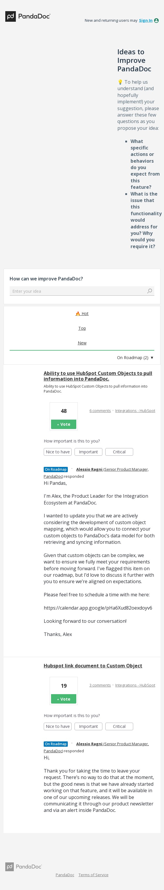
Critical (123, 452)
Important (90, 452)
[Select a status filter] (135, 358)
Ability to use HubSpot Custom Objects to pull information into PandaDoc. (98, 376)
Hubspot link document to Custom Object (93, 665)
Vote (65, 424)
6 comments (100, 410)
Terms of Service (94, 874)
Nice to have (59, 452)
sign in (146, 20)
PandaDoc (65, 874)
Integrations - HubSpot (135, 410)
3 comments (100, 685)
